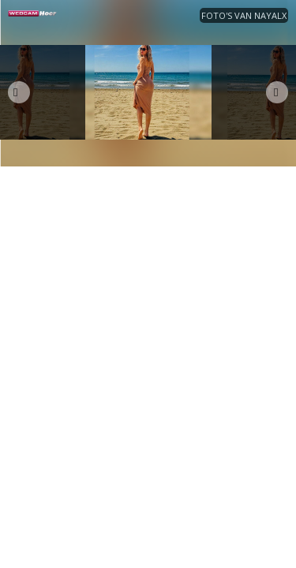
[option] (148, 92)
